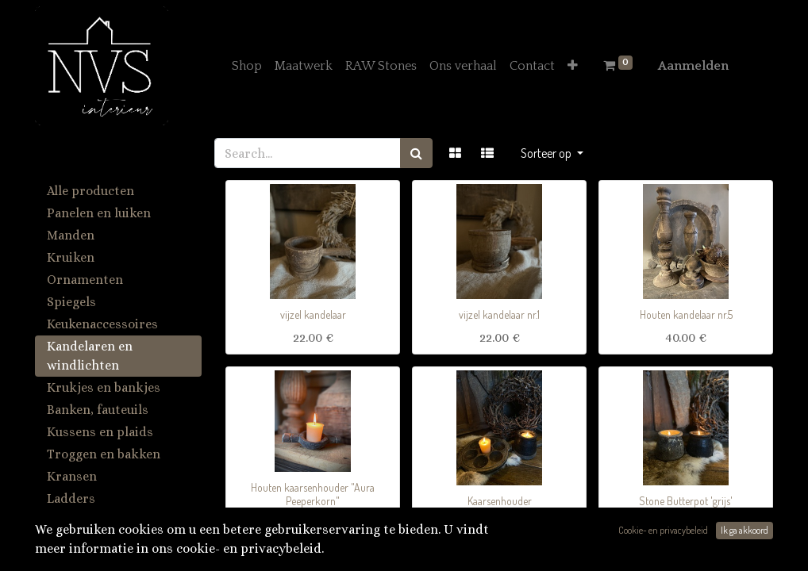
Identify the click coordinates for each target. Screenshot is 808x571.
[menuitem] (246, 66)
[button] (572, 66)
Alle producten (90, 190)
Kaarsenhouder (499, 501)
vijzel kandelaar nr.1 (499, 314)
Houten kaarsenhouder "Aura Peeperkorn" (313, 494)
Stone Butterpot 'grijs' (686, 501)
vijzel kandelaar (313, 314)
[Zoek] (416, 153)
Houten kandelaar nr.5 (686, 314)
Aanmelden (693, 66)
